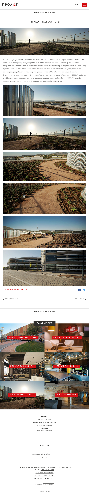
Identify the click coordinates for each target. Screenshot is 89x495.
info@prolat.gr (47, 470)
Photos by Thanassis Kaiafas (15, 290)
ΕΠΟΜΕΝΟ (79, 299)
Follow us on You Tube (44, 479)
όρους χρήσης (46, 454)
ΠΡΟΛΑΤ (10, 4)
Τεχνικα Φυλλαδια (44, 425)
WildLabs (50, 484)
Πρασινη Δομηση (45, 420)
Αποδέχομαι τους (41, 454)
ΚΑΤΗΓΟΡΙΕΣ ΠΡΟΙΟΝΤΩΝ (44, 13)
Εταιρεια (44, 417)
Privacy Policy (44, 491)
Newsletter (44, 445)
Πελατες (44, 428)
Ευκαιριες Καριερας (44, 431)
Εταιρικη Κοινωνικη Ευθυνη (44, 422)
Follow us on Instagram (44, 476)
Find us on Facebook (45, 473)
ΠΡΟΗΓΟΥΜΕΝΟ (12, 299)
